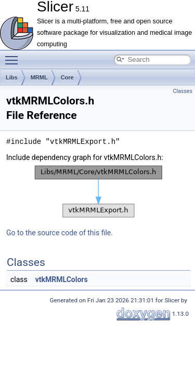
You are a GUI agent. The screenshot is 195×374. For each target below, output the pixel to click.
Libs (12, 77)
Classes (182, 91)
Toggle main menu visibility (14, 55)
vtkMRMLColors (61, 279)
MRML (39, 77)
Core (67, 77)
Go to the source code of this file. (59, 233)
